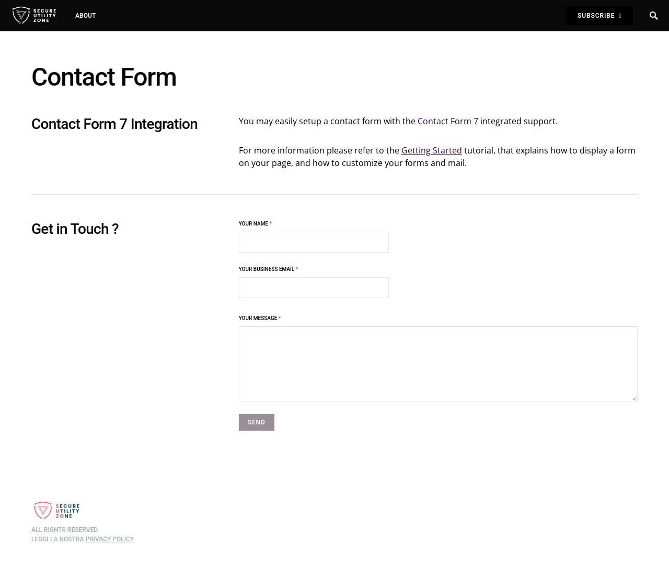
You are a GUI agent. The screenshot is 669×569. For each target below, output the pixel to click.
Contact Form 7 (448, 121)
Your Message (260, 318)
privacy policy (109, 539)
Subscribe (600, 15)
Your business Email (314, 282)
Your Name (314, 237)
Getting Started (431, 150)
